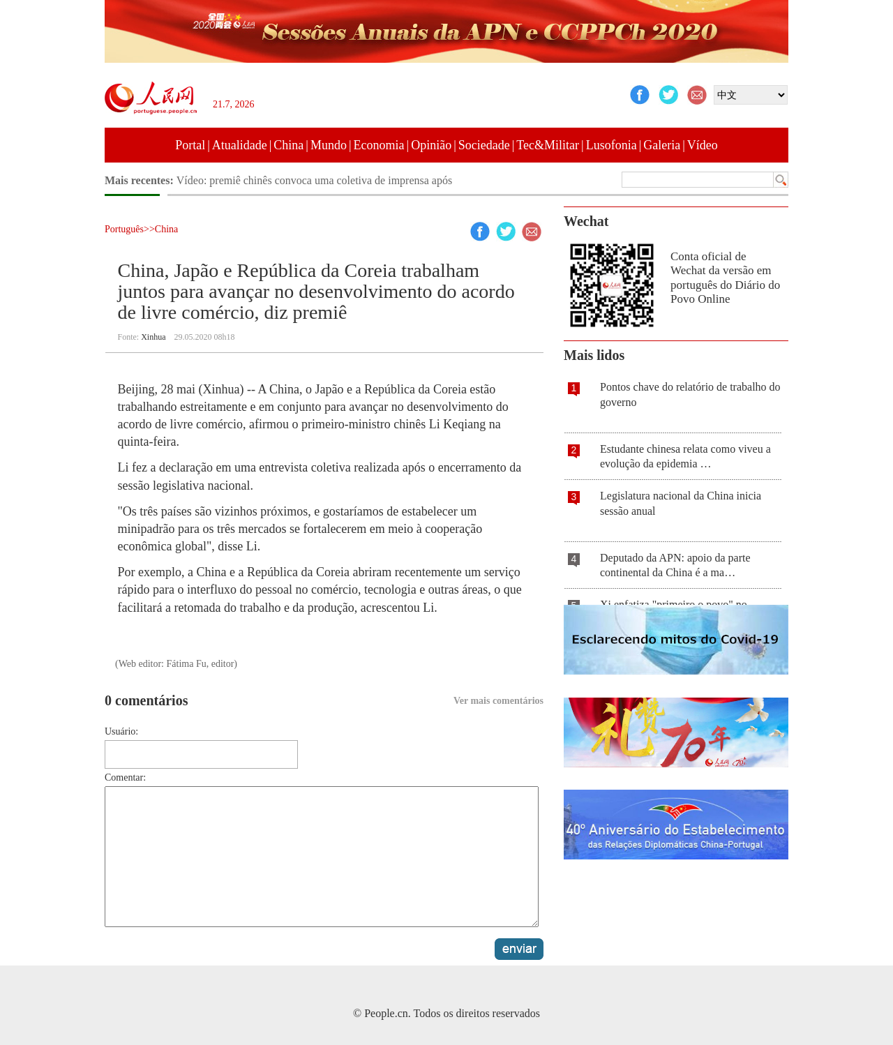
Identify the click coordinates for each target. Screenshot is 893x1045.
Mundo (328, 145)
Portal (190, 145)
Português (124, 229)
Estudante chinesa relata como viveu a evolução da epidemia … (685, 456)
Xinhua (153, 337)
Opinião (431, 145)
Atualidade (239, 145)
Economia (379, 145)
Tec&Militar (547, 145)
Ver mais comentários (498, 701)
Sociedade (484, 145)
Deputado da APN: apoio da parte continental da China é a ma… (675, 565)
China (288, 145)
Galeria (661, 145)
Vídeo (702, 145)
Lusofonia (611, 145)
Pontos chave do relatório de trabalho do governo (690, 394)
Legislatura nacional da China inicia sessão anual (680, 503)
